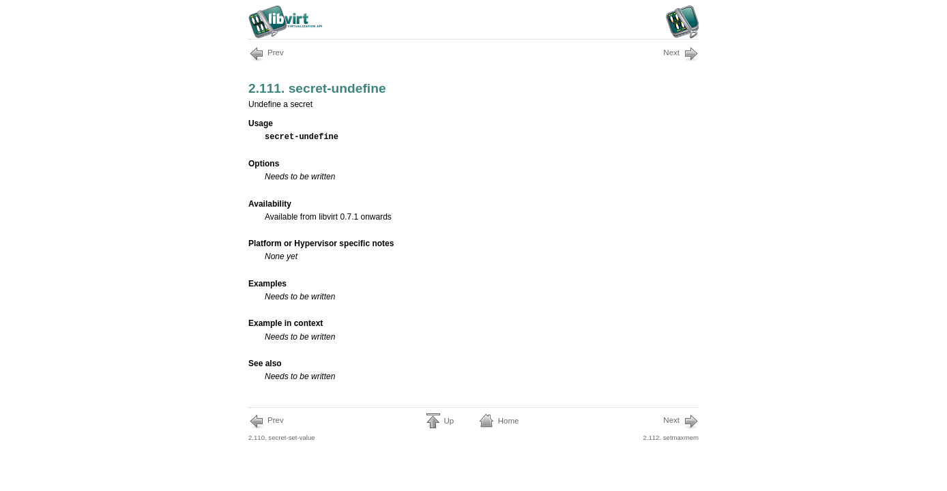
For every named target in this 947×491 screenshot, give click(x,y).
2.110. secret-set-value (281, 427)
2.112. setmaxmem (671, 427)
